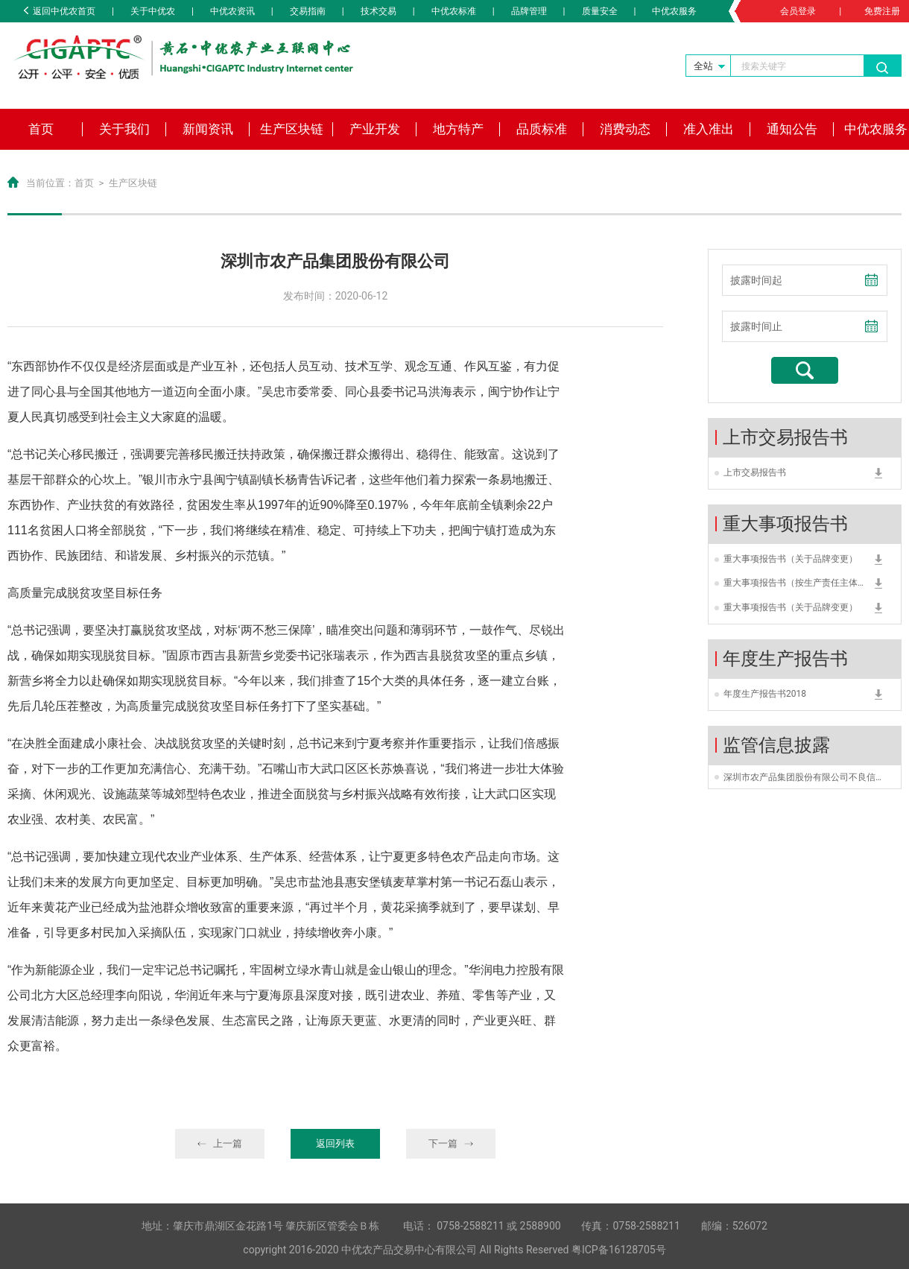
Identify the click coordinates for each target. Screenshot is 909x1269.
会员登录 (798, 11)
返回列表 (335, 1143)
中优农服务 (674, 11)
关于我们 (124, 128)
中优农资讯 (232, 11)
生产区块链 (291, 128)
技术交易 (378, 11)
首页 (41, 128)
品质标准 (541, 128)
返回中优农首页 (59, 11)
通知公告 (792, 128)
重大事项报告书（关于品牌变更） (790, 559)
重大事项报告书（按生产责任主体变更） (795, 584)
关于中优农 (152, 11)
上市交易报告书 (754, 472)
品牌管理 (529, 11)
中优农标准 (453, 11)
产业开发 (374, 128)
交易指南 (308, 11)
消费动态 (625, 128)
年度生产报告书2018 (764, 694)
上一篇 (220, 1143)
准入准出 (708, 128)
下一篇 (451, 1143)
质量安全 (600, 11)
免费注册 (882, 11)
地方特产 (458, 128)
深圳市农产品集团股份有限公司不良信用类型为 (804, 777)
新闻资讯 (208, 128)
